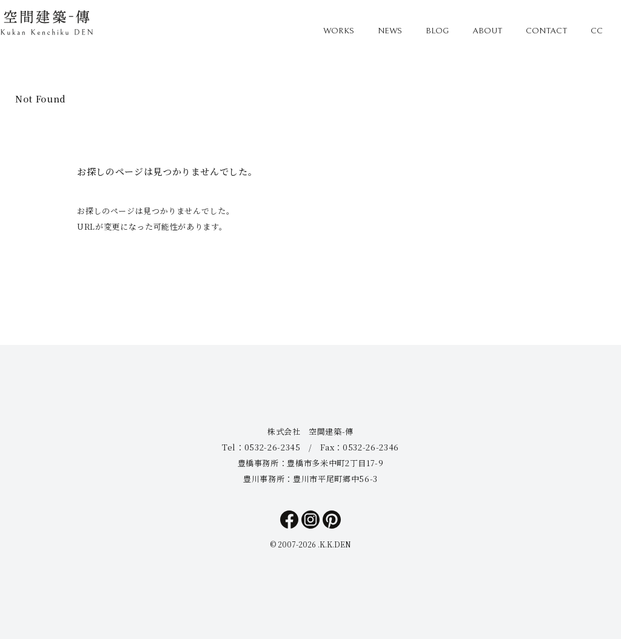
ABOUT (487, 31)
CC (597, 31)
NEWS (390, 31)
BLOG (437, 31)
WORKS (338, 31)
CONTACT (546, 31)
